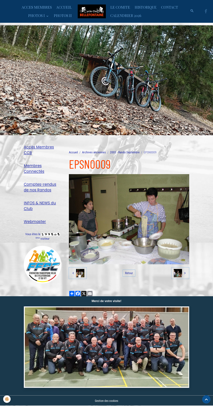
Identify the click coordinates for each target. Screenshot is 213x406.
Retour (129, 273)
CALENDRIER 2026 (125, 15)
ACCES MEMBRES (37, 7)
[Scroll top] (206, 399)
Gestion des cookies (106, 401)
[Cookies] (7, 399)
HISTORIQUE (146, 7)
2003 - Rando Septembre (125, 152)
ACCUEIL (64, 7)
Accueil (73, 152)
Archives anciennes (94, 152)
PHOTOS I (37, 15)
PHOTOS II (63, 15)
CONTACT (169, 7)
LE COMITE (120, 7)
